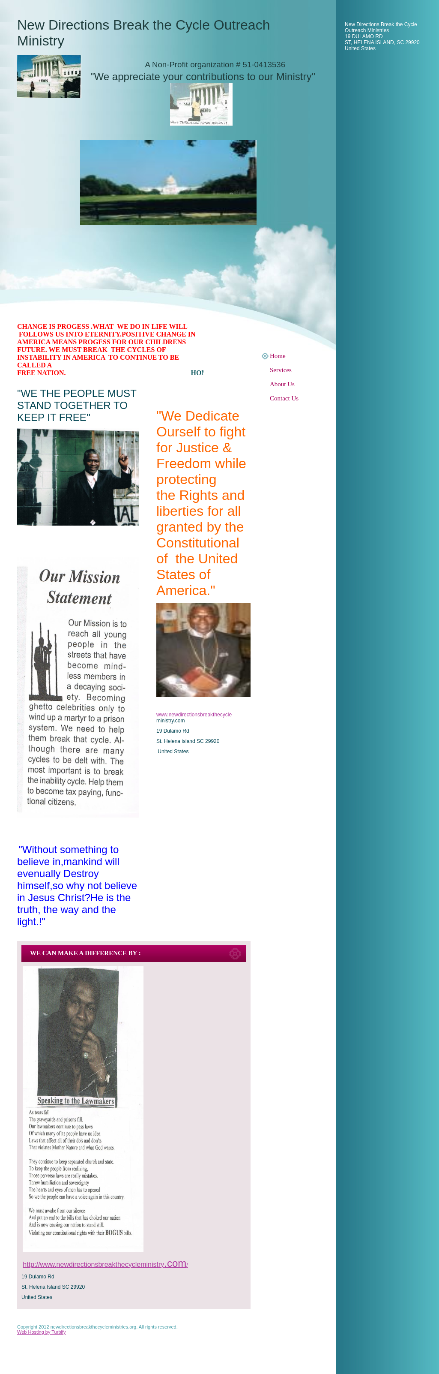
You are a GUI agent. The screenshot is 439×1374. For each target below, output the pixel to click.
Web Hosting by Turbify (41, 1332)
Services (281, 370)
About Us (282, 384)
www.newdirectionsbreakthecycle (194, 715)
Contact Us (284, 398)
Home (278, 355)
